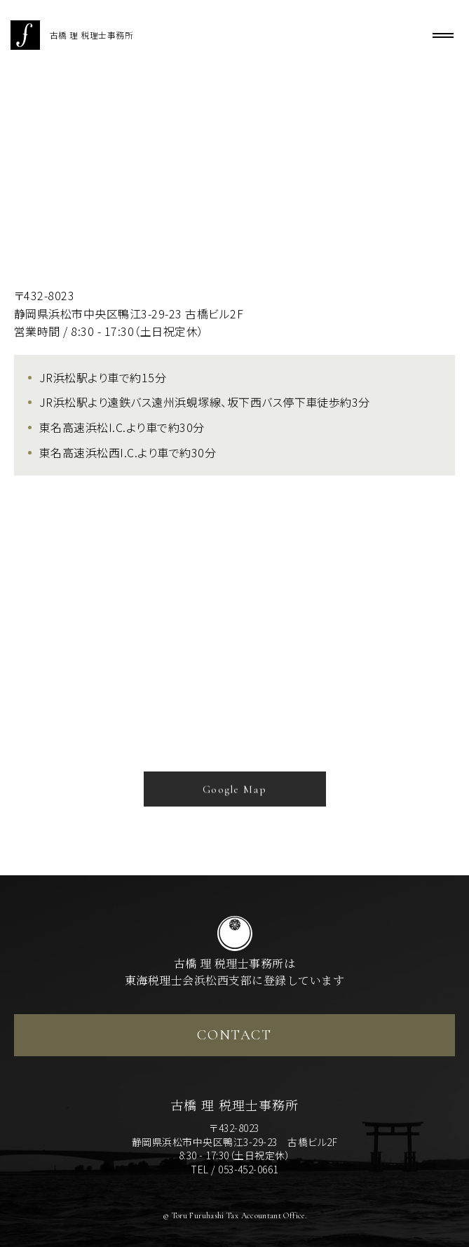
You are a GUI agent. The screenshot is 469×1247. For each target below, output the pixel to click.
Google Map (234, 793)
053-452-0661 (248, 1169)
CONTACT (234, 1035)
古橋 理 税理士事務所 (72, 35)
